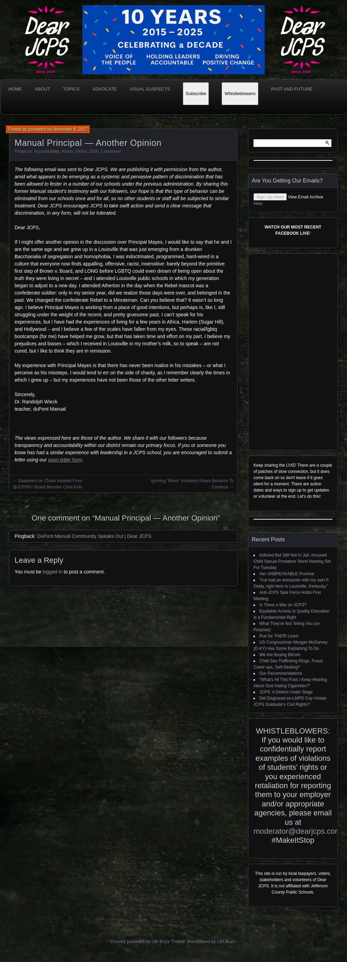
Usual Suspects (150, 89)
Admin (67, 151)
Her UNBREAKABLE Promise (286, 573)
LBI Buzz (226, 941)
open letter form (65, 460)
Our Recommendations (280, 673)
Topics (71, 89)
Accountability (46, 151)
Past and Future (291, 89)
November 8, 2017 (70, 129)
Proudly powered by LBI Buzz (140, 941)
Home (15, 89)
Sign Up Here (270, 196)
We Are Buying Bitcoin (280, 654)
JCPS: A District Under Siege (286, 692)
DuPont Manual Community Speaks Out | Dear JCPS (94, 536)
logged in (52, 572)
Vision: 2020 (86, 151)
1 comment (110, 151)
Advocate (104, 89)
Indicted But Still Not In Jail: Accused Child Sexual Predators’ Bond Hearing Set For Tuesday (292, 561)
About (42, 89)
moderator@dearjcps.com (297, 831)
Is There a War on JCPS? (282, 605)
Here (258, 203)
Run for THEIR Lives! (279, 636)
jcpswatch (37, 129)
